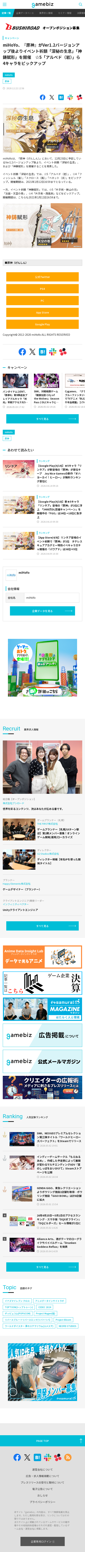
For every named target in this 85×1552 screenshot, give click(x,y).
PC (42, 316)
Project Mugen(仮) (45, 1344)
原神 (7, 96)
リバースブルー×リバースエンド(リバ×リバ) (27, 1351)
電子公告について (42, 1520)
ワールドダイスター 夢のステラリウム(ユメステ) (29, 1357)
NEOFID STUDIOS (67, 1357)
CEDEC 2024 (44, 1338)
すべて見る (42, 434)
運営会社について (42, 1501)
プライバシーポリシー (42, 1533)
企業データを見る (42, 642)
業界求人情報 (46, 12)
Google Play (42, 340)
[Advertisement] (30, 76)
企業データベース (25, 12)
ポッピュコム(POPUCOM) (17, 1344)
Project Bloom (63, 1351)
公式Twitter (42, 292)
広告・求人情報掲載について (42, 1507)
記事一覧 (6, 12)
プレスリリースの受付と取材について (42, 1514)
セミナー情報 (64, 12)
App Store (42, 328)
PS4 (42, 304)
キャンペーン (12, 38)
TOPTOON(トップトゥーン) (19, 1338)
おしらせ (42, 1527)
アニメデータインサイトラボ (49, 1332)
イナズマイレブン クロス (17, 1332)
